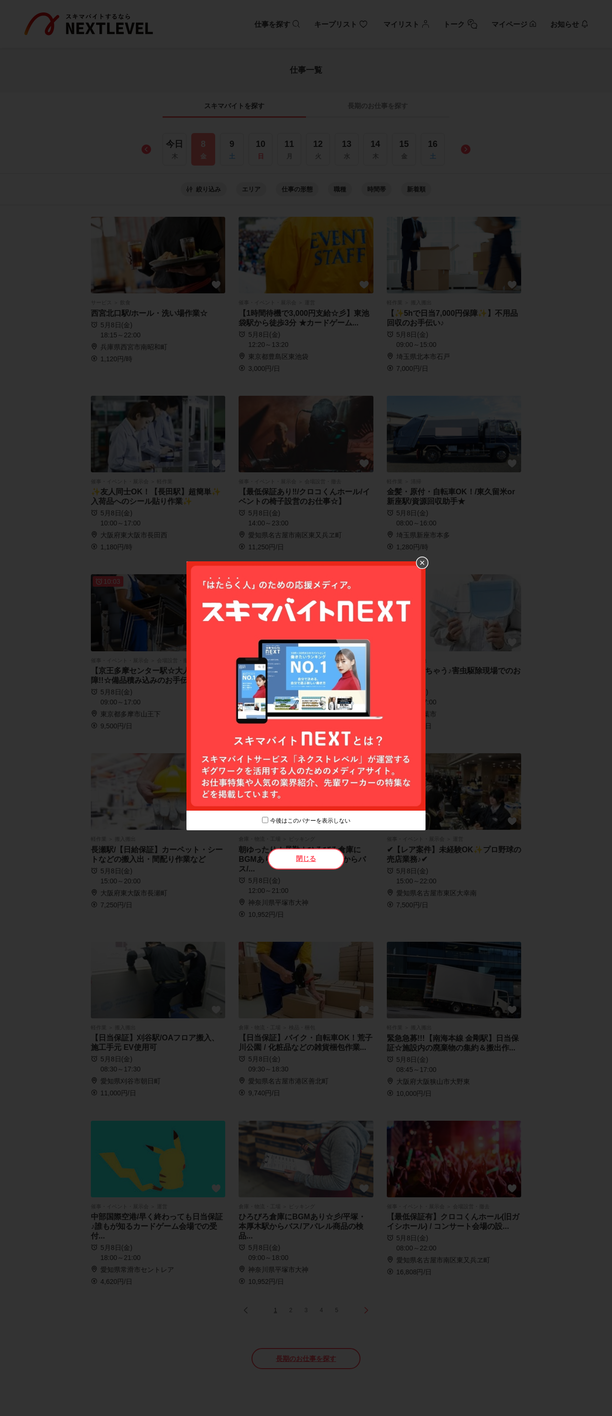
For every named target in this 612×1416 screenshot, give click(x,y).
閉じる (306, 858)
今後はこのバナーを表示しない (310, 821)
